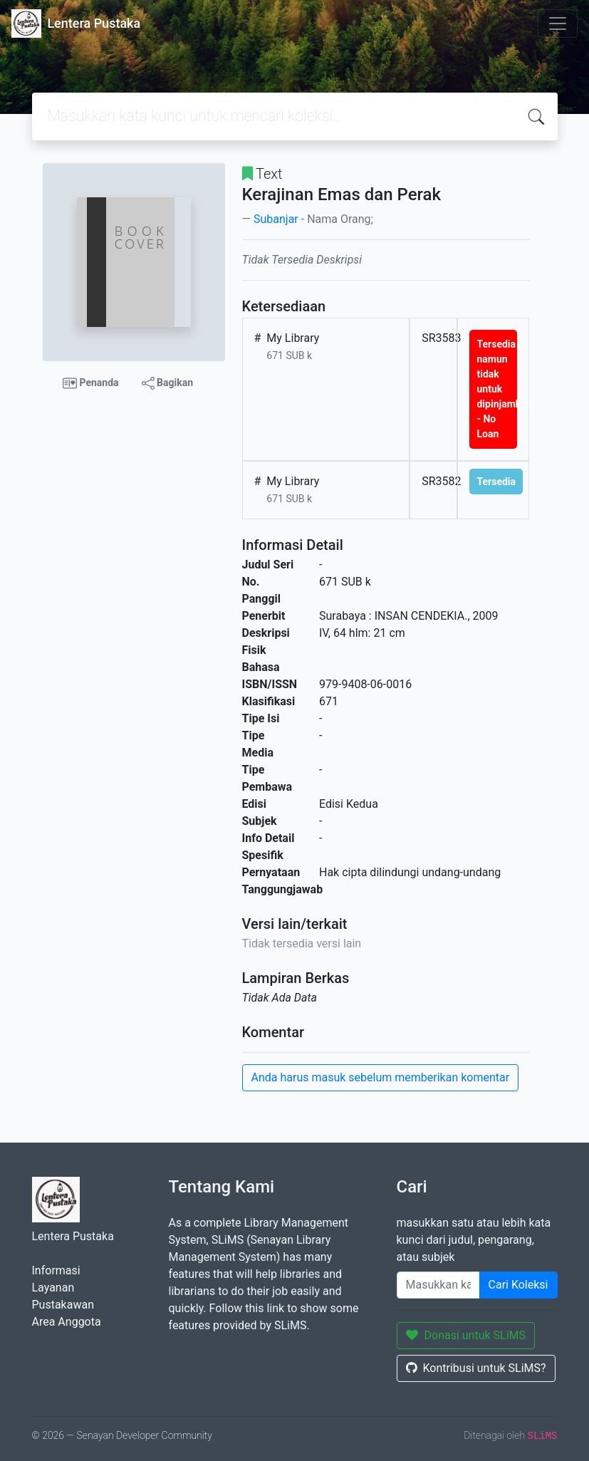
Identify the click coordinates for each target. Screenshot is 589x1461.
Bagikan (167, 383)
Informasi (56, 1270)
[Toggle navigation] (558, 23)
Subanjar (276, 219)
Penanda (91, 383)
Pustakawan (63, 1304)
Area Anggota (66, 1322)
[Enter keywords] (438, 1285)
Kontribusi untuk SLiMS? (476, 1368)
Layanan (53, 1287)
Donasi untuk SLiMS (466, 1335)
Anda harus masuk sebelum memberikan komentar (380, 1077)
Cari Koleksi (518, 1284)
